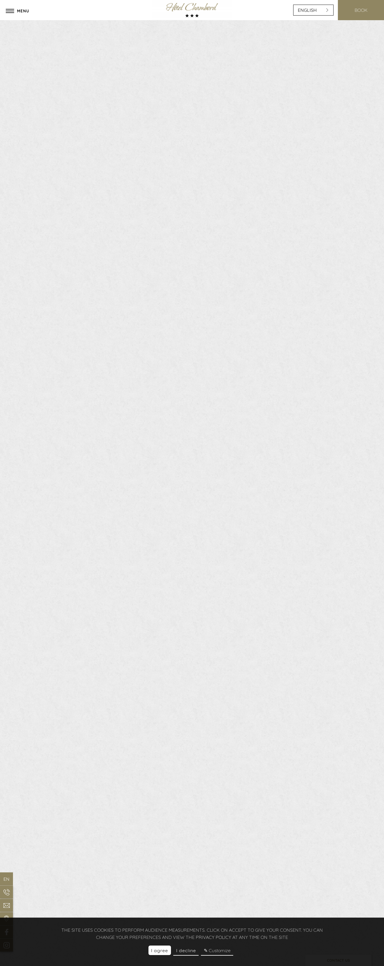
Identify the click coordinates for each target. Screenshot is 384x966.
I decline (186, 950)
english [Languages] (313, 10)
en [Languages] (6, 879)
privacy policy (213, 937)
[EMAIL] (6, 905)
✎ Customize (217, 950)
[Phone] (6, 892)
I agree (159, 950)
